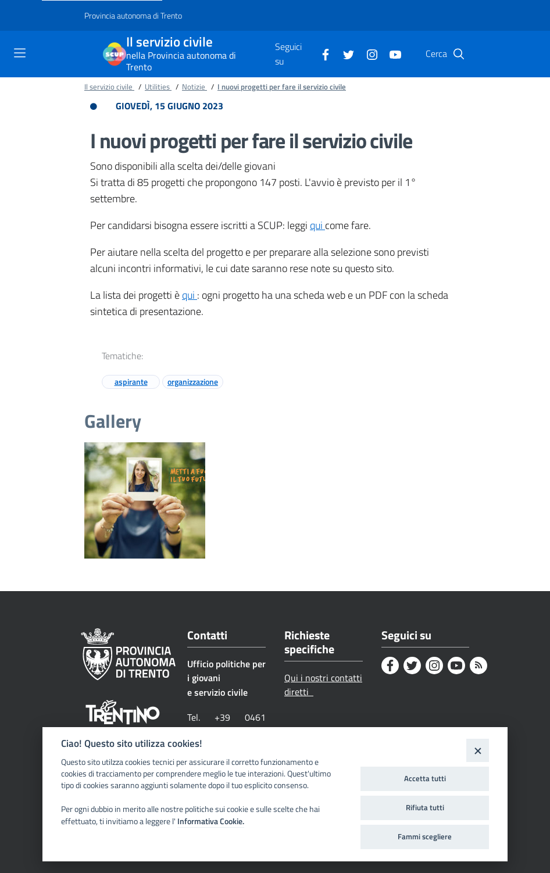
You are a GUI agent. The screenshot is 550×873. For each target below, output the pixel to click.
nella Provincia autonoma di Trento (181, 61)
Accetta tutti (425, 778)
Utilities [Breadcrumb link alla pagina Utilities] (158, 86)
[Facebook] (321, 53)
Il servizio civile (169, 42)
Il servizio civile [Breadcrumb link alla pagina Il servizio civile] (109, 86)
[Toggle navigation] (20, 53)
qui (317, 225)
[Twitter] (344, 53)
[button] (459, 54)
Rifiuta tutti (425, 807)
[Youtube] (390, 53)
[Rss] (478, 665)
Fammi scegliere (425, 836)
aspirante (131, 381)
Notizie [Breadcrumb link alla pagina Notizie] (194, 86)
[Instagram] (367, 53)
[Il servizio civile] (114, 54)
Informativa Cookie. (210, 821)
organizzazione (192, 381)
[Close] (477, 750)
